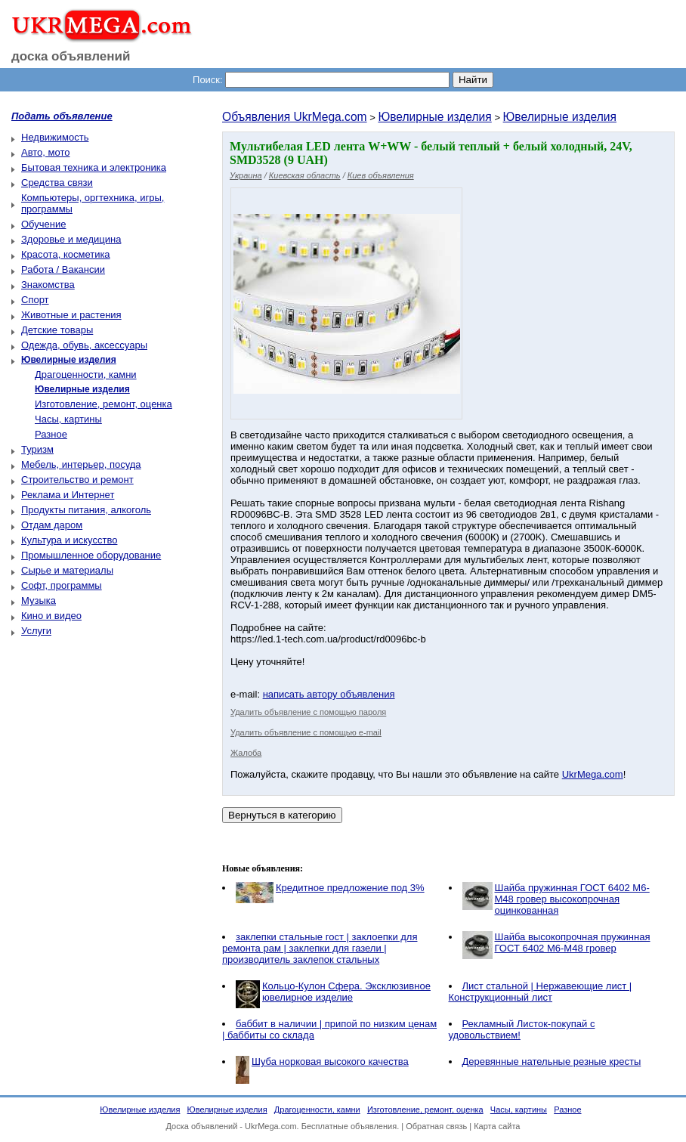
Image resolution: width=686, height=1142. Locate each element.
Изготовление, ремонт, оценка (103, 404)
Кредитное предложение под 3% (350, 887)
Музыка (38, 600)
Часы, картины (68, 419)
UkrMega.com (592, 774)
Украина (246, 175)
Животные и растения (71, 314)
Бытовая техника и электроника (93, 167)
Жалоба (245, 752)
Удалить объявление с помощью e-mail (306, 732)
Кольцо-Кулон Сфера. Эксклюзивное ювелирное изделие (346, 991)
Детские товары (57, 330)
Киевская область (305, 175)
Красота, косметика (65, 254)
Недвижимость (54, 137)
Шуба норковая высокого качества (330, 1061)
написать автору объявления (329, 694)
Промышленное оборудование (91, 555)
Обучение (43, 224)
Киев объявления (381, 175)
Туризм (37, 449)
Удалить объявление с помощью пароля (308, 711)
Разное (51, 434)
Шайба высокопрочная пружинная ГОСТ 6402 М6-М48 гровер (572, 942)
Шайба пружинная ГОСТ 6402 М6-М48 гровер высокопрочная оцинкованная (572, 899)
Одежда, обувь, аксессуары (84, 345)
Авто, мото (45, 152)
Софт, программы (61, 585)
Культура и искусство (69, 540)
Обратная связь (436, 1126)
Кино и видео (51, 615)
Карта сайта (497, 1126)
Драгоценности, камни (86, 374)
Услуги (36, 630)
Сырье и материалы (67, 570)
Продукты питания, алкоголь (86, 509)
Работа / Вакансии (63, 269)
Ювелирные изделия (434, 116)
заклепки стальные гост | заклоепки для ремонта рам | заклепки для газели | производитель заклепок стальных (319, 948)
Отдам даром (51, 525)
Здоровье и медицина (71, 239)
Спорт (35, 299)
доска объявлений (71, 56)
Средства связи (57, 182)
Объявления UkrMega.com (294, 116)
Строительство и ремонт (77, 479)
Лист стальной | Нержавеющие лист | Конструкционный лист (540, 991)
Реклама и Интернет (67, 494)
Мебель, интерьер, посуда (81, 464)
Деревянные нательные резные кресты (551, 1061)
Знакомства (48, 284)
